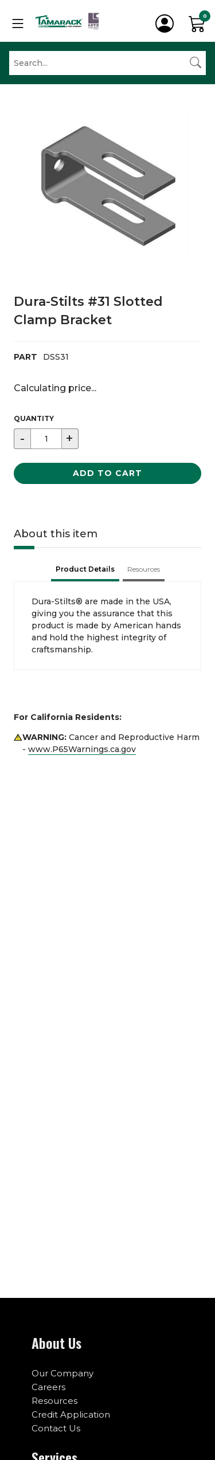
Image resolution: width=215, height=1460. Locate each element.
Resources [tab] (143, 569)
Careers (48, 1387)
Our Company (62, 1373)
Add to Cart (107, 473)
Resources (54, 1400)
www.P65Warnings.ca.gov (82, 749)
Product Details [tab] (85, 569)
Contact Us (56, 1428)
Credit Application (71, 1414)
